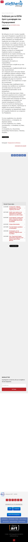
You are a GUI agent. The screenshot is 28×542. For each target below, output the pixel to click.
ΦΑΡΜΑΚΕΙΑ (4, 519)
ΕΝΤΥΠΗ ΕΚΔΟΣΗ (14, 514)
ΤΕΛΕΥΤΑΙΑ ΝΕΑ (9, 204)
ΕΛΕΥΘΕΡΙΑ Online (15, 25)
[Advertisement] (14, 287)
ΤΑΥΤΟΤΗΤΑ (6, 521)
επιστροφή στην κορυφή (20, 145)
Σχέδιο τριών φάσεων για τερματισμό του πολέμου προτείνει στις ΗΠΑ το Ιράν (16, 213)
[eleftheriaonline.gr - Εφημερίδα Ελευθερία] (14, 3)
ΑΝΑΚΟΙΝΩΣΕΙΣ (13, 521)
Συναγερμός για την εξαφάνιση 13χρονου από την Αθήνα (15, 232)
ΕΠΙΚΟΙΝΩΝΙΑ (22, 521)
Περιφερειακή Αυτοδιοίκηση (14, 142)
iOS (10, 509)
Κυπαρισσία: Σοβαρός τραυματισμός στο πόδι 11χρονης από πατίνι (15, 208)
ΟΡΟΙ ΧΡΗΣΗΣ (23, 519)
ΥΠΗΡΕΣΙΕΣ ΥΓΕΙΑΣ (13, 519)
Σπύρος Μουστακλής (14, 224)
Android (16, 509)
